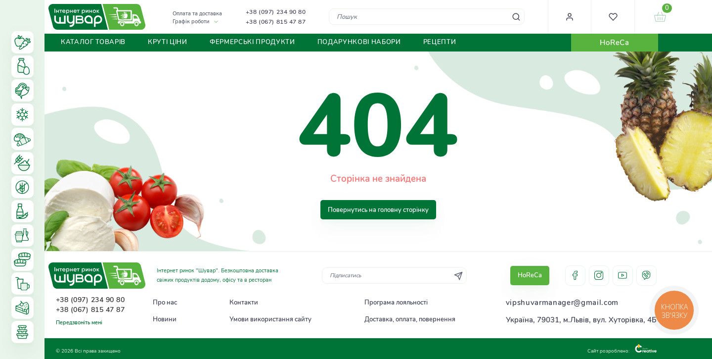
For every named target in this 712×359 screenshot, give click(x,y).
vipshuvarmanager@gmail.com (562, 303)
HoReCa (614, 43)
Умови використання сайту (270, 319)
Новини (165, 319)
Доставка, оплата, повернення (409, 319)
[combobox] (426, 16)
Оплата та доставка (197, 13)
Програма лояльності (396, 302)
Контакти (243, 302)
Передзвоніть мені (79, 322)
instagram (599, 275)
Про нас (165, 302)
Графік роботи (191, 21)
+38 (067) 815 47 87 (276, 22)
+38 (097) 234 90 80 (276, 12)
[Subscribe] (458, 275)
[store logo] (96, 17)
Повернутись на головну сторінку (378, 209)
